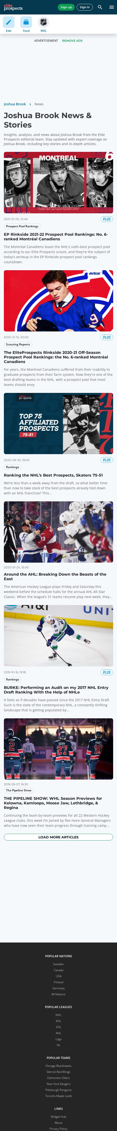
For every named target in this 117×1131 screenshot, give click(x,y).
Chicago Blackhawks (58, 1066)
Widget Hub (58, 1117)
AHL (58, 1033)
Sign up (66, 7)
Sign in (85, 7)
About (58, 1123)
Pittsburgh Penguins (58, 1090)
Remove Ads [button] (72, 40)
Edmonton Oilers (58, 1078)
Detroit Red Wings (58, 1072)
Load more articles (58, 837)
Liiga (58, 1039)
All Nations (58, 994)
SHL (58, 1027)
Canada (58, 970)
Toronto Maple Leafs (58, 1096)
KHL (58, 1021)
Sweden (58, 964)
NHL (58, 1015)
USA (58, 976)
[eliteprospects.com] (13, 7)
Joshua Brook (15, 104)
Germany (58, 988)
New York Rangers (59, 1084)
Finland (58, 982)
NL (58, 1045)
